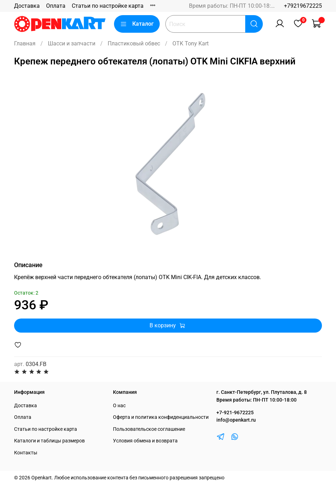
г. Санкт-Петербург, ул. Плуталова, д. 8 (261, 392)
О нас (119, 406)
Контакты (25, 453)
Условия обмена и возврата (145, 441)
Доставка (27, 5)
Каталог (137, 23)
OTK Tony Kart (190, 43)
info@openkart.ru (236, 420)
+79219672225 (303, 5)
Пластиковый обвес (134, 43)
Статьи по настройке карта (108, 5)
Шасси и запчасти (71, 43)
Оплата (55, 5)
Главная (25, 43)
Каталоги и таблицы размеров (49, 441)
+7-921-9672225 (235, 413)
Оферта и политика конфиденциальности (161, 417)
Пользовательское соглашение (149, 429)
